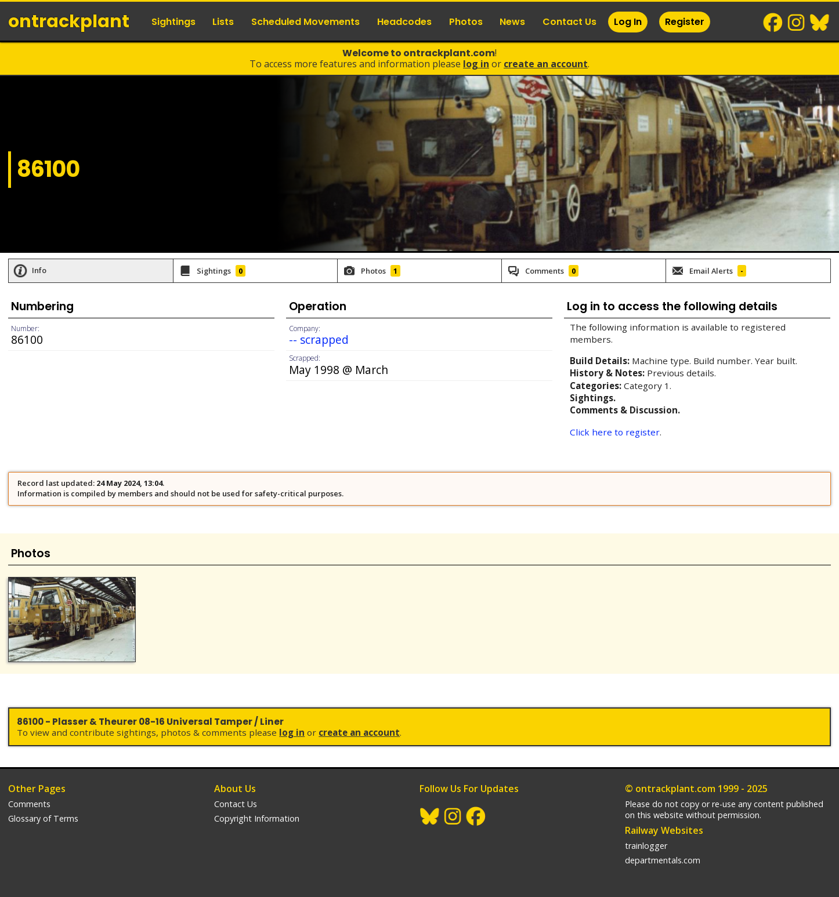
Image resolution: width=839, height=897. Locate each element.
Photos (466, 21)
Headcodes (404, 21)
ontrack (68, 21)
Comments (29, 803)
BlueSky (819, 22)
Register (684, 21)
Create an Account (546, 63)
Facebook (773, 22)
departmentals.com (662, 860)
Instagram (796, 22)
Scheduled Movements (305, 21)
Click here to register (615, 432)
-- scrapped (319, 339)
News (512, 21)
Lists (223, 21)
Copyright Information (256, 818)
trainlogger (646, 845)
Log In (628, 21)
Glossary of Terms (43, 818)
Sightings (173, 21)
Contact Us (569, 21)
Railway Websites (664, 830)
